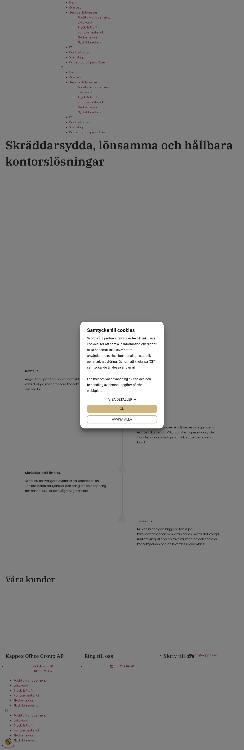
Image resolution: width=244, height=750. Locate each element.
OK (122, 409)
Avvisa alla (122, 419)
